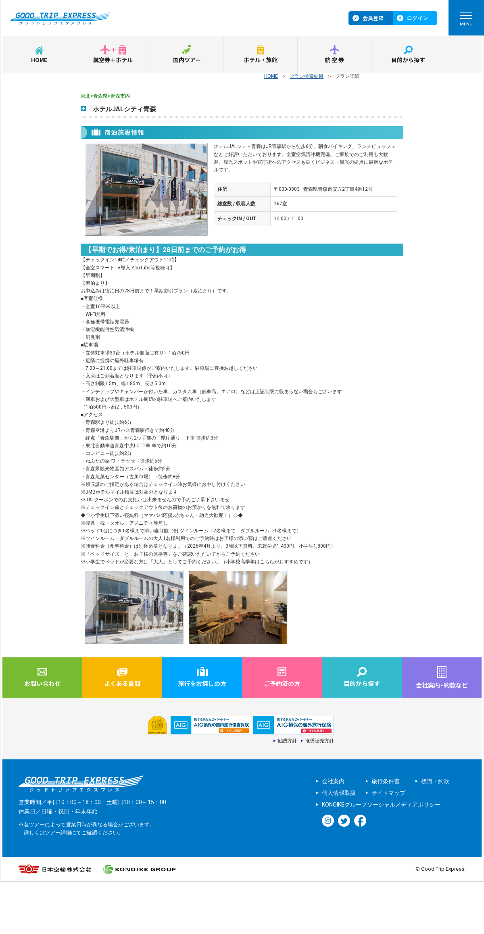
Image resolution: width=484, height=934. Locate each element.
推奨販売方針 (319, 740)
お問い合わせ (42, 683)
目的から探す (408, 60)
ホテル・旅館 (260, 60)
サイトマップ (388, 793)
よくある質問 (122, 683)
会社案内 (333, 781)
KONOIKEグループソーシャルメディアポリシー (381, 804)
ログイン (417, 18)
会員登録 (373, 18)
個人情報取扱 (339, 793)
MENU (465, 21)
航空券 (335, 60)
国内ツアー (187, 60)
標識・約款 (435, 781)
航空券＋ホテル (113, 60)
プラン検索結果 (306, 76)
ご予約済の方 (282, 683)
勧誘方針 (287, 740)
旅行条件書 (385, 781)
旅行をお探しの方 (202, 683)
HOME (39, 60)
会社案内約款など (442, 685)
